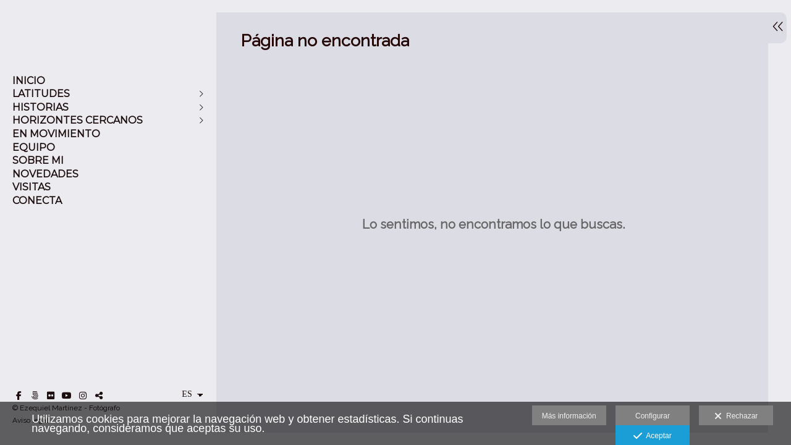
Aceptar (652, 436)
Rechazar (736, 417)
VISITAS (31, 187)
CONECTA (37, 200)
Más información (569, 416)
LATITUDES (41, 94)
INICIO (28, 81)
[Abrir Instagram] (83, 395)
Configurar (652, 416)
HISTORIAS (40, 107)
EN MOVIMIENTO (56, 134)
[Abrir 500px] (34, 395)
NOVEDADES (45, 174)
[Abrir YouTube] (67, 395)
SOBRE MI (38, 160)
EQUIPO (33, 147)
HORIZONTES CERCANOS (77, 120)
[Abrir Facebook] (18, 395)
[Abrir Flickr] (50, 395)
